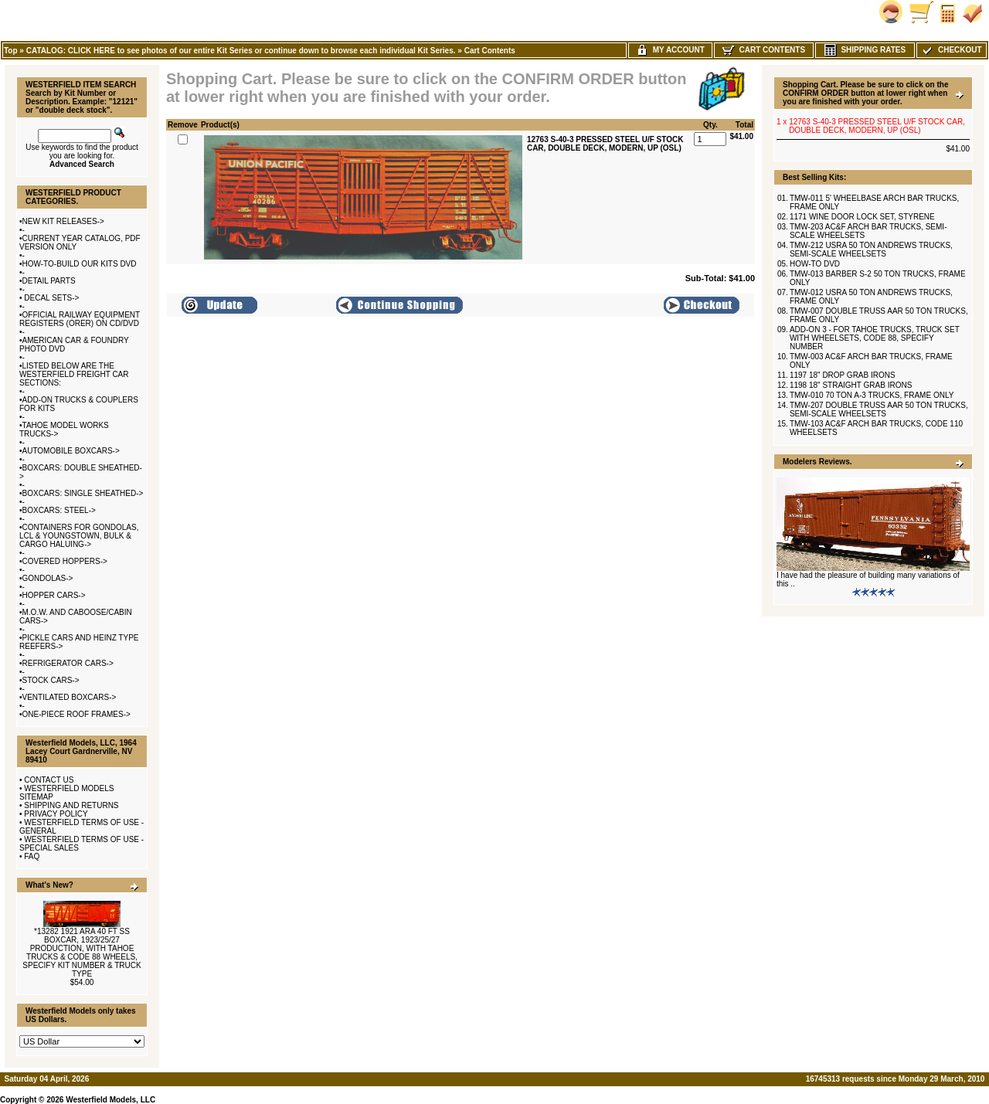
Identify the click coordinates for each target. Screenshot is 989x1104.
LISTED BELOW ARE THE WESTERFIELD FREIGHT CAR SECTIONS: (74, 374)
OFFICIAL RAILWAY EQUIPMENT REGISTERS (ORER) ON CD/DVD (79, 319)
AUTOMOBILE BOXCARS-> (71, 451)
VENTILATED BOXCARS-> (69, 697)
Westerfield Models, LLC (110, 1100)
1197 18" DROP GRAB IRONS (843, 375)
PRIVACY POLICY (55, 814)
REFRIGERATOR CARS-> (68, 663)
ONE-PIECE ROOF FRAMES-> (76, 714)
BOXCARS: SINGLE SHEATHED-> (83, 493)
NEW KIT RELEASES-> (63, 221)
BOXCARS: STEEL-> (59, 510)
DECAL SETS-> (51, 298)
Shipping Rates (865, 50)
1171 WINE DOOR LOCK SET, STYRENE (862, 216)
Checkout (951, 50)
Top (11, 50)
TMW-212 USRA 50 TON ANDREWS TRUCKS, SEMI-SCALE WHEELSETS (871, 249)
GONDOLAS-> (47, 578)
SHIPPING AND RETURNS (71, 805)
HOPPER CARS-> (54, 595)
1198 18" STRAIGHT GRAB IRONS (851, 385)
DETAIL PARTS (49, 281)
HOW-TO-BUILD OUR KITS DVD (79, 264)
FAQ (31, 856)
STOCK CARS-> (51, 680)
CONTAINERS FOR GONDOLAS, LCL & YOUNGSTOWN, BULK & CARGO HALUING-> (78, 536)
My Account (670, 50)
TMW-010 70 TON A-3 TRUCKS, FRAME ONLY (871, 395)
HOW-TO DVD (815, 264)
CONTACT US (48, 780)
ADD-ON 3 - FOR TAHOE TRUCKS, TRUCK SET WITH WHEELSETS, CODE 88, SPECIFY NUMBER (875, 338)
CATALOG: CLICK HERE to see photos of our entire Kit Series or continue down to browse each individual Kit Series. (241, 50)
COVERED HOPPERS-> (64, 561)
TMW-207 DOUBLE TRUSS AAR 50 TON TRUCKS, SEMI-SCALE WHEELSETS (879, 409)
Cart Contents (489, 50)
